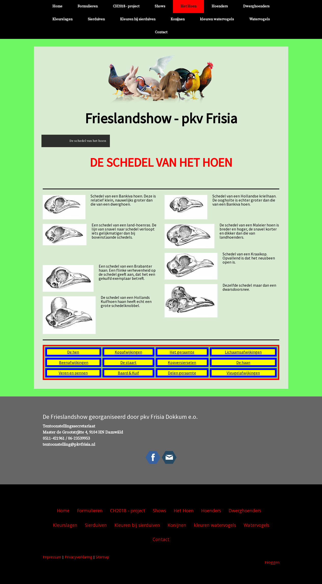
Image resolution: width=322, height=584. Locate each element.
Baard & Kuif (128, 372)
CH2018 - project (126, 6)
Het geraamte (182, 352)
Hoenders (220, 6)
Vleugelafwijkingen (243, 372)
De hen (73, 352)
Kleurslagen (62, 19)
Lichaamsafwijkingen (243, 352)
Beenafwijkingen (73, 362)
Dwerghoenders (256, 6)
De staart (128, 362)
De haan (243, 362)
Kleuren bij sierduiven (137, 19)
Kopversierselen (182, 362)
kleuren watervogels (217, 19)
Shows (160, 6)
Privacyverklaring (78, 557)
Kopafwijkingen (128, 352)
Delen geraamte (182, 372)
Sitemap (102, 557)
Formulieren (88, 6)
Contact (161, 32)
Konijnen (178, 19)
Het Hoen (188, 6)
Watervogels (259, 19)
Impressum (52, 557)
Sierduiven (96, 19)
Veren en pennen (73, 372)
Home (57, 6)
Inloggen (272, 562)
